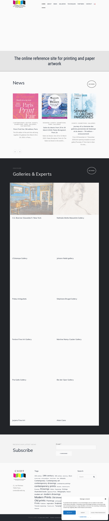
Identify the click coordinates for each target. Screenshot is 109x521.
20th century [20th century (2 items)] (58, 476)
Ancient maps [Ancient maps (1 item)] (37, 478)
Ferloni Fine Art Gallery (22, 339)
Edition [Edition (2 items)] (52, 489)
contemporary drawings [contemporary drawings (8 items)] (45, 483)
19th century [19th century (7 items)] (48, 476)
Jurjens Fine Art (18, 420)
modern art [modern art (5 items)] (38, 494)
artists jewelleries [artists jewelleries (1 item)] (45, 478)
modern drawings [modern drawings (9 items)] (52, 494)
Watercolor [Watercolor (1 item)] (36, 508)
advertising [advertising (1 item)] (65, 476)
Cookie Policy (83, 516)
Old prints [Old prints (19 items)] (40, 500)
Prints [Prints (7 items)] (37, 503)
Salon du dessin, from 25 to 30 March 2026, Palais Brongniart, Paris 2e (54, 130)
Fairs (26, 124)
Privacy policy (32, 517)
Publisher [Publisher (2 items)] (43, 503)
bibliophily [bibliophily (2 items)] (62, 478)
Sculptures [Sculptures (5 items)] (58, 503)
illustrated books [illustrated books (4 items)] (40, 492)
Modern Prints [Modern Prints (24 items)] (42, 497)
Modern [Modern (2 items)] (69, 491)
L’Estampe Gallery (19, 258)
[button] (105, 499)
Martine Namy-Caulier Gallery (69, 339)
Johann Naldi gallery (65, 258)
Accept (69, 512)
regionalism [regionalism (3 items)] (50, 503)
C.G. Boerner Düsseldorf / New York (26, 218)
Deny (83, 512)
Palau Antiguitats (19, 299)
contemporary (19, 123)
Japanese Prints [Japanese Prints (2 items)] (51, 491)
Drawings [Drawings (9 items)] (44, 489)
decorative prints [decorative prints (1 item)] (66, 486)
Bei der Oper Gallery (65, 380)
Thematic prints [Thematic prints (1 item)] (50, 506)
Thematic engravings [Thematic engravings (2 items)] (40, 506)
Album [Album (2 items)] (70, 476)
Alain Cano (61, 420)
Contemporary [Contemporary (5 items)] (39, 481)
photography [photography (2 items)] (58, 501)
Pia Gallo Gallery (19, 380)
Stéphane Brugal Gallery (67, 299)
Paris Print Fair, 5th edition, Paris (25, 129)
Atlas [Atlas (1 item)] (58, 478)
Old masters (25, 126)
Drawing (46, 123)
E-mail (58, 444)
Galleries (32, 124)
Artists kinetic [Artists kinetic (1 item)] (53, 478)
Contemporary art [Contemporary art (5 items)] (53, 481)
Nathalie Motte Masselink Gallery (70, 218)
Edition (28, 123)
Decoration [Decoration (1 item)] (59, 486)
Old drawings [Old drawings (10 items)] (58, 497)
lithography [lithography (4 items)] (61, 492)
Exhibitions (18, 124)
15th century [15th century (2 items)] (38, 476)
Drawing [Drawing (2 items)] (36, 489)
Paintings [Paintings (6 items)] (50, 501)
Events (35, 123)
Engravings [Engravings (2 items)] (58, 489)
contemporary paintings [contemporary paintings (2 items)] (63, 483)
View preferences (98, 512)
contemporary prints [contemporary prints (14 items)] (45, 486)
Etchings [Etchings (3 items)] (65, 489)
